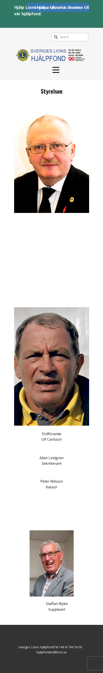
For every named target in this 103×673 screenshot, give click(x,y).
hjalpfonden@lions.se (51, 652)
